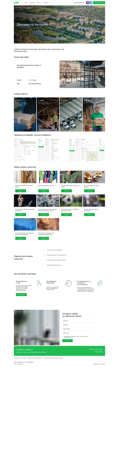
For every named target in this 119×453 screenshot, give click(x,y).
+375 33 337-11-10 (79, 2)
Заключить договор (99, 2)
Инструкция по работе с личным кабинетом (56, 255)
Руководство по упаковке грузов (54, 265)
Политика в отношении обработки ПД (35, 358)
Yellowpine (103, 364)
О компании (46, 2)
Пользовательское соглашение (20, 358)
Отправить (67, 340)
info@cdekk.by (98, 352)
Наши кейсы (32, 2)
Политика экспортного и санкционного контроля (53, 358)
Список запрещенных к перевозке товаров (56, 260)
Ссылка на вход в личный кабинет (54, 249)
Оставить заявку (21, 294)
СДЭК (16, 7)
